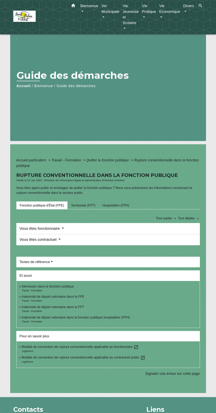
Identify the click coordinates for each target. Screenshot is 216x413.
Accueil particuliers (31, 160)
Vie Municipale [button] (110, 9)
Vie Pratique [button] (149, 9)
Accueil (24, 86)
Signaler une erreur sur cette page (172, 374)
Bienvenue (43, 86)
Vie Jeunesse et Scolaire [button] (131, 14)
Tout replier (167, 218)
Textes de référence (35, 262)
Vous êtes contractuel (39, 239)
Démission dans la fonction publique (48, 286)
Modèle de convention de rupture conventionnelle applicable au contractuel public (83, 357)
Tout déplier (189, 218)
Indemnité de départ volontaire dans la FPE (53, 296)
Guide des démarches (76, 86)
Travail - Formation (66, 160)
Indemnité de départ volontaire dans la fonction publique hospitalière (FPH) (76, 317)
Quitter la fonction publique (108, 160)
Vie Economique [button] (169, 9)
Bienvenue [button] (89, 6)
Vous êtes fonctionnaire (40, 228)
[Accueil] (38, 17)
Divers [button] (188, 6)
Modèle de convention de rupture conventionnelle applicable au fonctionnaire (80, 347)
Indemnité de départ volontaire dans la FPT (53, 307)
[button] (73, 6)
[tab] (42, 205)
